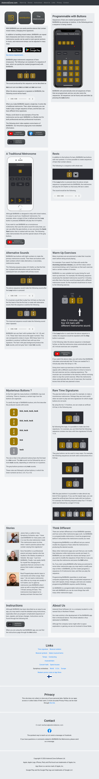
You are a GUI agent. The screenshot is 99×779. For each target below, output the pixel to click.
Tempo (44, 657)
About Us (47, 3)
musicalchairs (49, 661)
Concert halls (44, 665)
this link (52, 703)
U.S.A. (57, 668)
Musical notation (55, 649)
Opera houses (55, 665)
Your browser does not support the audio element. (20, 98)
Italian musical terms (56, 653)
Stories (30, 3)
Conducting (53, 657)
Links (53, 3)
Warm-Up (23, 3)
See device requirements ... (15, 55)
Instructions (38, 3)
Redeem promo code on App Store (49, 672)
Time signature (43, 649)
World (52, 668)
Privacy (59, 3)
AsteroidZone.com (9, 3)
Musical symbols (41, 653)
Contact (66, 3)
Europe (63, 668)
